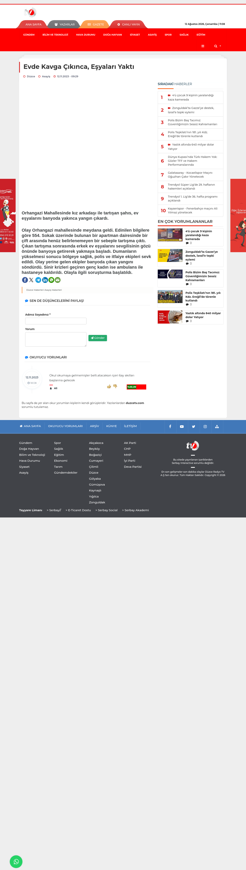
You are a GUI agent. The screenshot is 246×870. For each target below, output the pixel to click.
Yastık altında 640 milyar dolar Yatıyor (203, 315)
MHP (127, 455)
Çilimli (93, 467)
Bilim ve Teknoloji (55, 34)
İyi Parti (129, 460)
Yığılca (94, 496)
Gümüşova (97, 484)
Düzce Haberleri (35, 290)
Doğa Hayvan (112, 34)
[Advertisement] (87, 178)
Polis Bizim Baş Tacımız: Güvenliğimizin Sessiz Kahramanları (202, 276)
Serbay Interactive (182, 463)
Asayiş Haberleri (53, 290)
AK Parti (130, 443)
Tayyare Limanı (30, 510)
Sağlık (184, 34)
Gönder (98, 338)
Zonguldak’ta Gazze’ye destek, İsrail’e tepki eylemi (201, 255)
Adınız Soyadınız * (38, 314)
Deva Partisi (133, 467)
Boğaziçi (95, 455)
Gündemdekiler (66, 472)
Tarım (58, 467)
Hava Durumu (85, 34)
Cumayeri (96, 460)
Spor (168, 34)
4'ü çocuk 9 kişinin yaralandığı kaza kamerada (198, 235)
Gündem (29, 34)
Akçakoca (96, 443)
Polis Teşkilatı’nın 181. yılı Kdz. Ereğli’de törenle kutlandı (203, 296)
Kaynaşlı (95, 490)
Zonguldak (97, 502)
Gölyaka (95, 478)
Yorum (30, 329)
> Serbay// (54, 510)
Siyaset (135, 34)
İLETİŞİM (130, 426)
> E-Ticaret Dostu (78, 510)
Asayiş (152, 34)
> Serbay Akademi (135, 510)
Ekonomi (60, 460)
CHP (127, 449)
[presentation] (118, 324)
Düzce (93, 472)
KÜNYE (111, 426)
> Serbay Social (106, 510)
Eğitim (201, 34)
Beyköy (94, 449)
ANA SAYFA (33, 24)
